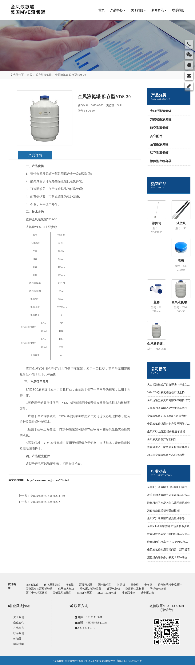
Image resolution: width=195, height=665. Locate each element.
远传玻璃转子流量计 (38, 588)
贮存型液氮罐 (44, 74)
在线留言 (18, 627)
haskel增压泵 (108, 592)
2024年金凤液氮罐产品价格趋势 (166, 455)
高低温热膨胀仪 (85, 592)
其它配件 (156, 136)
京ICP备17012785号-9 (129, 660)
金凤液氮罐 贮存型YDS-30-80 (47, 496)
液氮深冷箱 (154, 592)
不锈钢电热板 (34, 592)
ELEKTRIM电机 (132, 592)
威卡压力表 (174, 592)
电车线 (154, 584)
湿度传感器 (88, 584)
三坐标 (140, 584)
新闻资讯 (158, 10)
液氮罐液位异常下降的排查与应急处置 (170, 534)
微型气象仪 (146, 588)
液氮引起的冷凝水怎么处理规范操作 (168, 502)
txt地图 (17, 637)
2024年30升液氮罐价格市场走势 (166, 392)
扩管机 (125, 584)
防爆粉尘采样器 (168, 588)
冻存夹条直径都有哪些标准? (163, 510)
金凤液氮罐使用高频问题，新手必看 (168, 549)
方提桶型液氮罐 (160, 119)
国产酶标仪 (108, 584)
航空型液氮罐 (159, 127)
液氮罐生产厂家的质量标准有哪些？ (168, 447)
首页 (101, 10)
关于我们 (138, 10)
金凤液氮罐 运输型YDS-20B (156, 343)
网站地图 (18, 643)
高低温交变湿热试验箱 (70, 588)
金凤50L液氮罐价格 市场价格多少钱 (168, 526)
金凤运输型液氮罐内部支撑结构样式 (168, 400)
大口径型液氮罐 (160, 111)
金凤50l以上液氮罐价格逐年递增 (166, 431)
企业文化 (18, 621)
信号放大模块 (98, 588)
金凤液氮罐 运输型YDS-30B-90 (181, 302)
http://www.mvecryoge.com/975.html (48, 480)
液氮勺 (156, 223)
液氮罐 (72, 584)
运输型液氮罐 (159, 144)
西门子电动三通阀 (59, 592)
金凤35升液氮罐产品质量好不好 (166, 518)
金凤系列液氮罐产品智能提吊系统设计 (170, 408)
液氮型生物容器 (160, 161)
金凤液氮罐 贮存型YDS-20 (45, 502)
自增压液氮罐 (53, 584)
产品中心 (117, 10)
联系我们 (178, 10)
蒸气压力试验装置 (122, 588)
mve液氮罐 (32, 584)
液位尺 (181, 223)
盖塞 (156, 302)
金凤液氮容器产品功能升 (162, 439)
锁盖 (181, 260)
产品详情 (36, 155)
